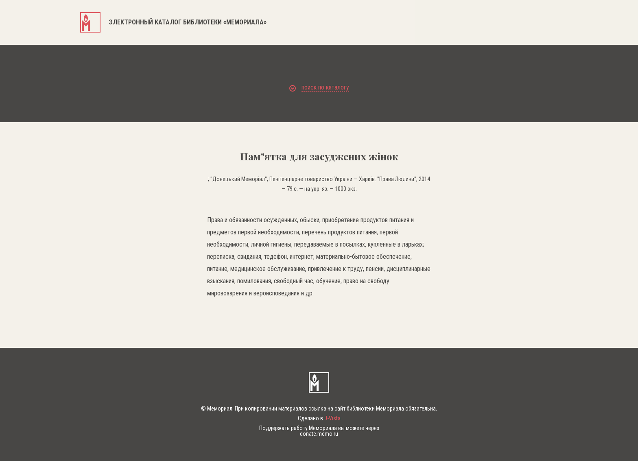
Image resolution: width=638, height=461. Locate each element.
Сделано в (319, 418)
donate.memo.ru (319, 434)
